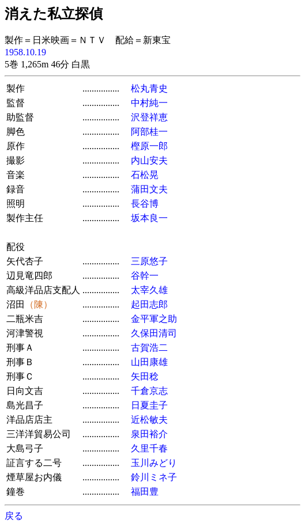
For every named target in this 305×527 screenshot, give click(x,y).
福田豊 (145, 491)
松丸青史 (149, 88)
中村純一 (149, 103)
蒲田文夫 (149, 189)
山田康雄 (149, 362)
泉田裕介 (149, 434)
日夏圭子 (149, 405)
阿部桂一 (149, 132)
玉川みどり (154, 463)
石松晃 (145, 175)
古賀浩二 (149, 347)
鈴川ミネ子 (154, 477)
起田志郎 (149, 304)
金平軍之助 (154, 319)
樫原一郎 (149, 146)
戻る (14, 516)
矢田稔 (145, 376)
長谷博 (145, 203)
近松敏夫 (149, 419)
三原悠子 (149, 261)
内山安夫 (149, 160)
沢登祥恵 (149, 117)
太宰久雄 (149, 290)
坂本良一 (149, 218)
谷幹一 (145, 275)
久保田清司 (154, 333)
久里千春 (149, 448)
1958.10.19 (25, 52)
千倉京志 (149, 391)
